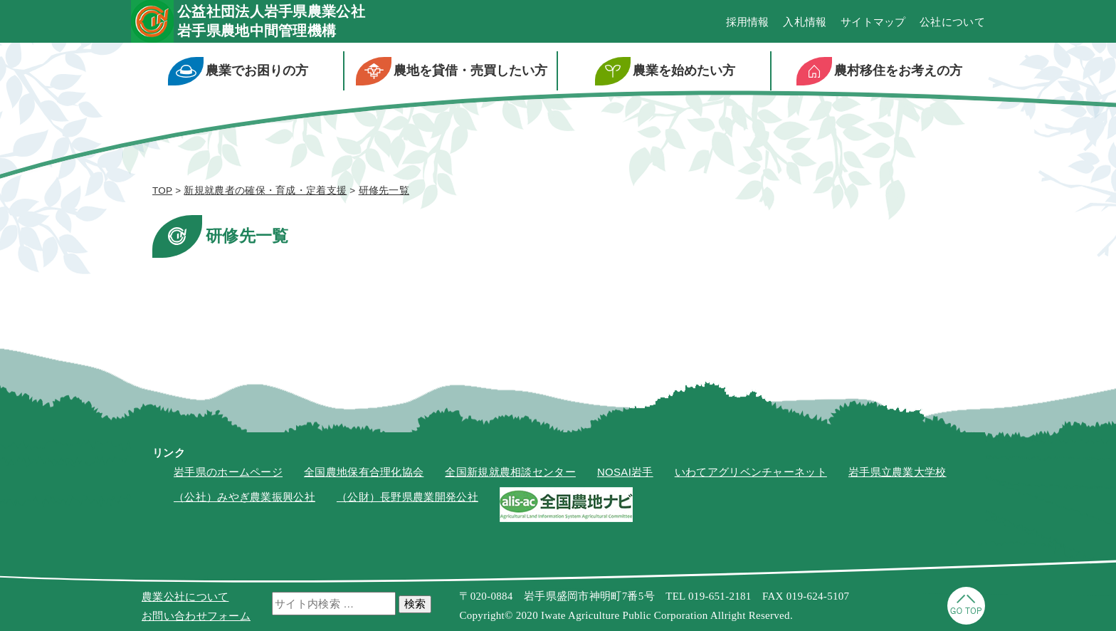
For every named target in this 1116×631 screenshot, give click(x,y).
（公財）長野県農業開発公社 (407, 497)
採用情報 (747, 22)
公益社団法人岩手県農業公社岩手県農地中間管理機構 (271, 21)
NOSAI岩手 (625, 472)
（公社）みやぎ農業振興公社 (244, 497)
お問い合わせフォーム (196, 616)
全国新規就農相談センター (510, 472)
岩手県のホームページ (228, 472)
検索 (415, 604)
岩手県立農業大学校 (897, 472)
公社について (952, 22)
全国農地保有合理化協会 (363, 472)
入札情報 (804, 22)
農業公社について (185, 596)
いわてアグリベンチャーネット (751, 472)
